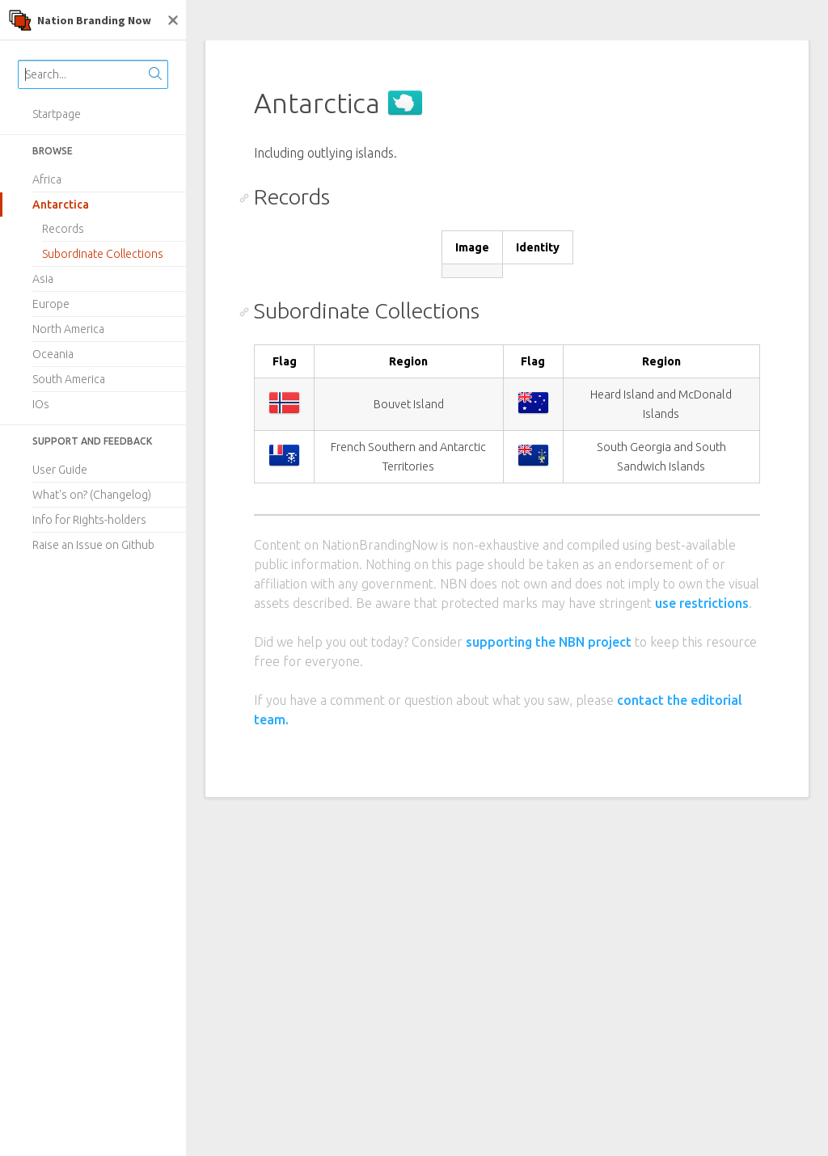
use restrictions (702, 603)
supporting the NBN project (549, 642)
